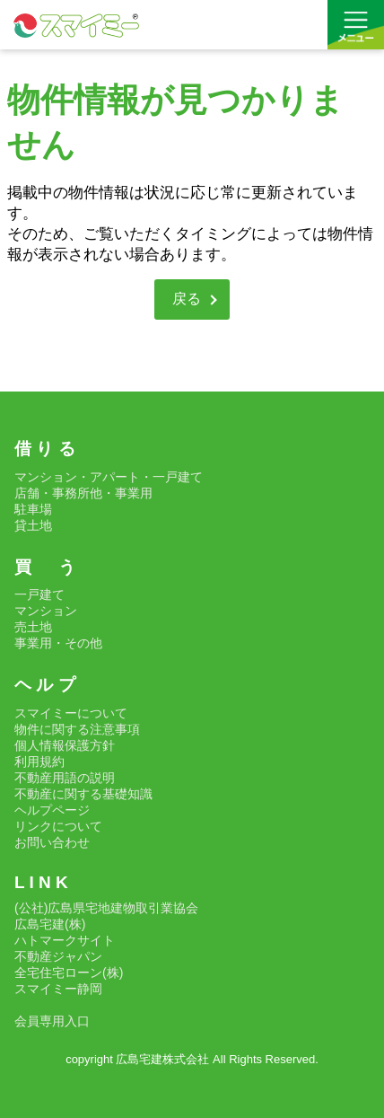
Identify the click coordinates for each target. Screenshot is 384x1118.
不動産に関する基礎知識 (83, 794)
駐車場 (33, 509)
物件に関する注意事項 (77, 729)
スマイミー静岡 (58, 989)
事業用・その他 (58, 643)
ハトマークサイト (64, 940)
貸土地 (33, 525)
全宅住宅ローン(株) (68, 972)
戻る (186, 298)
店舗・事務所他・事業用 (83, 493)
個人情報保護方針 (64, 745)
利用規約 (39, 761)
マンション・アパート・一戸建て (108, 477)
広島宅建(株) (49, 924)
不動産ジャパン (58, 956)
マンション (45, 610)
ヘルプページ (52, 810)
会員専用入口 (52, 1021)
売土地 (33, 627)
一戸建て (39, 594)
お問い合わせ (52, 842)
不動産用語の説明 (64, 777)
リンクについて (58, 826)
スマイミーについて (70, 713)
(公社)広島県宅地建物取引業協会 (106, 908)
